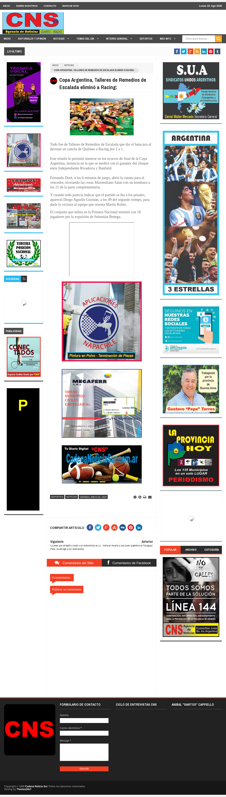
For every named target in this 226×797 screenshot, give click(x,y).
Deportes (57, 497)
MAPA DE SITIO (70, 6)
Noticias (69, 65)
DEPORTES (146, 38)
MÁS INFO (166, 38)
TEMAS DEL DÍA (85, 38)
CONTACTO (50, 6)
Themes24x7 (24, 789)
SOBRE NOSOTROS (27, 6)
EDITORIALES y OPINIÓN (32, 38)
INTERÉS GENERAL (117, 38)
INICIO (6, 6)
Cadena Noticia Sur (36, 786)
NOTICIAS (59, 38)
